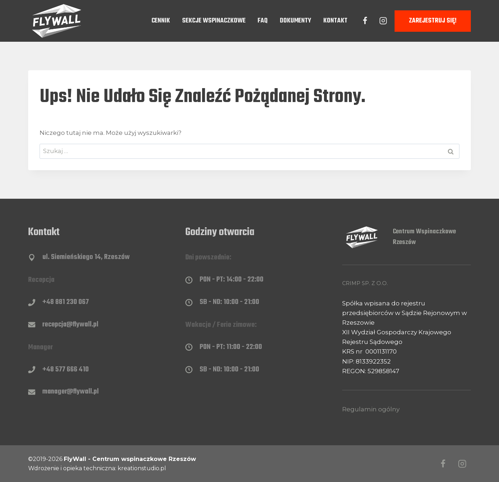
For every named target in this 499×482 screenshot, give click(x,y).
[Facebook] (365, 21)
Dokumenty (295, 21)
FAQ (263, 21)
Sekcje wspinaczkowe (214, 21)
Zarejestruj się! (433, 21)
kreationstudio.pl (142, 468)
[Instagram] (383, 21)
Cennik (160, 21)
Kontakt (335, 21)
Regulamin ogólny (371, 409)
